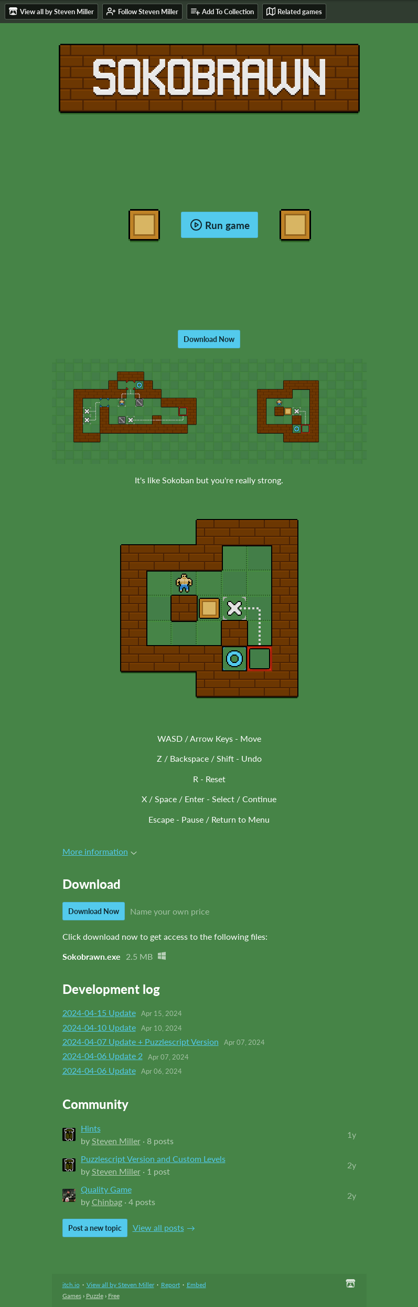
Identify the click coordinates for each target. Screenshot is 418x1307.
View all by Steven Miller (120, 1285)
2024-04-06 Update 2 (102, 1056)
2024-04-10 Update (99, 1027)
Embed (196, 1285)
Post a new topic (95, 1227)
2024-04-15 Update (99, 1013)
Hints (91, 1128)
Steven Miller (116, 1141)
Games (71, 1296)
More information (99, 851)
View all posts (158, 1227)
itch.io (71, 1285)
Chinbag (107, 1202)
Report (170, 1285)
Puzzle (94, 1296)
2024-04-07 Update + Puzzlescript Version (140, 1041)
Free (114, 1296)
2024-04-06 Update (99, 1070)
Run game (220, 225)
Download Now (209, 339)
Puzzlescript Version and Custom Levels (153, 1159)
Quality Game (106, 1189)
